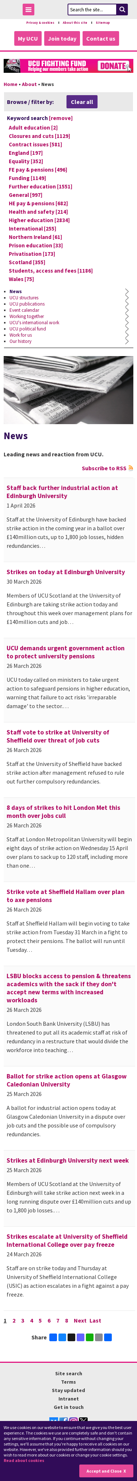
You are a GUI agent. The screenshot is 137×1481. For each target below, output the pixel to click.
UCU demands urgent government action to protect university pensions (66, 652)
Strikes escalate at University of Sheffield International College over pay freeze (67, 1241)
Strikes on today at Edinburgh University (66, 572)
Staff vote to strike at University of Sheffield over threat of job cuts (58, 736)
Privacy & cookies (40, 23)
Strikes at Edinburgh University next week (68, 1160)
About (29, 84)
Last (95, 1320)
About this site (75, 23)
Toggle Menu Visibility (30, 10)
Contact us (100, 38)
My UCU (28, 38)
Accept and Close (104, 1471)
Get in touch (69, 1407)
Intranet (68, 1398)
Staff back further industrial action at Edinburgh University (62, 492)
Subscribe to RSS (104, 468)
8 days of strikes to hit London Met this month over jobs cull (63, 812)
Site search (68, 1373)
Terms (68, 1382)
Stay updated (68, 1390)
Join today (62, 38)
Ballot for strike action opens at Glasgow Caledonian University (67, 1080)
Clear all (82, 101)
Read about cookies (24, 1460)
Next (80, 1320)
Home (11, 84)
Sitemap (103, 23)
